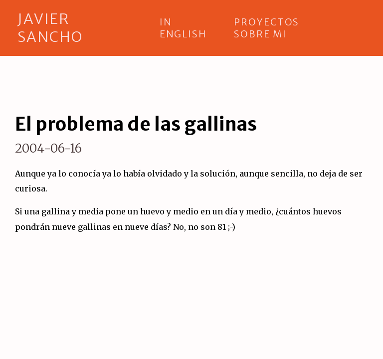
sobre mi (260, 34)
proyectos (266, 22)
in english (183, 28)
